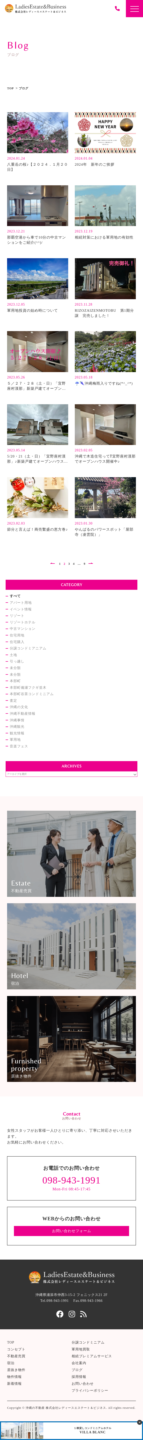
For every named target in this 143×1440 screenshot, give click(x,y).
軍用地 (15, 739)
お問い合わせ (83, 1384)
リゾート (17, 616)
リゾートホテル (22, 622)
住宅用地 (17, 635)
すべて (15, 596)
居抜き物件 (16, 1370)
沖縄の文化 (19, 707)
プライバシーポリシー (90, 1390)
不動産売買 (16, 1356)
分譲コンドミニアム (88, 1342)
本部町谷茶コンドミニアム (32, 694)
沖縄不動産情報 (22, 713)
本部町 (15, 681)
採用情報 (79, 1377)
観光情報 (17, 733)
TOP (10, 88)
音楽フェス (19, 746)
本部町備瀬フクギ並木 (28, 687)
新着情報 (14, 1384)
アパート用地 (21, 603)
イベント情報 (21, 609)
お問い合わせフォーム (71, 1231)
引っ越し (17, 661)
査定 (13, 700)
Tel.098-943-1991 (54, 1301)
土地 (13, 655)
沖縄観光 (17, 726)
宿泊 (10, 1363)
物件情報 (14, 1377)
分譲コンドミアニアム (28, 648)
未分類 (15, 668)
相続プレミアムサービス (92, 1356)
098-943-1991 (71, 1180)
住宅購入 (17, 642)
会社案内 (79, 1363)
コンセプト (16, 1349)
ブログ (77, 1370)
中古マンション (22, 629)
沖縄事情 (17, 720)
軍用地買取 (81, 1349)
